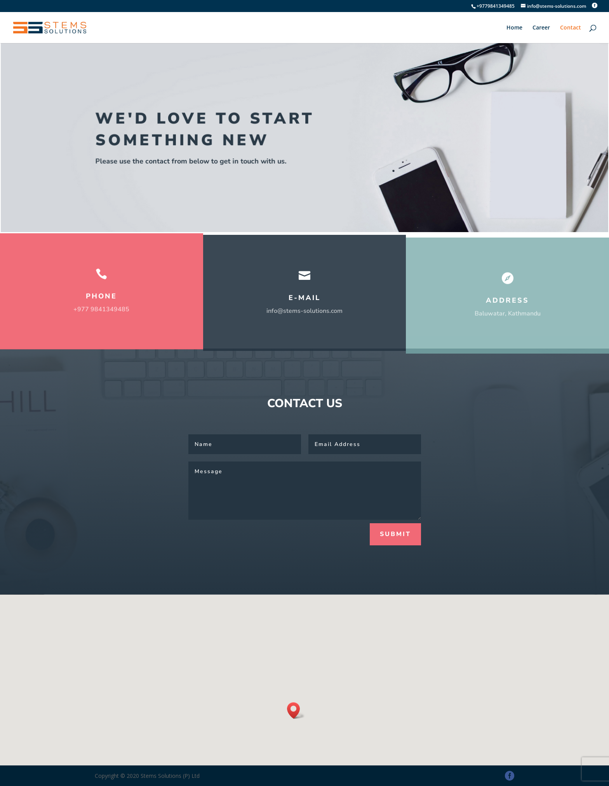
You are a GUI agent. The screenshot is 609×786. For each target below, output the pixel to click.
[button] (296, 710)
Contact (570, 28)
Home (514, 28)
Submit (395, 534)
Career (541, 28)
